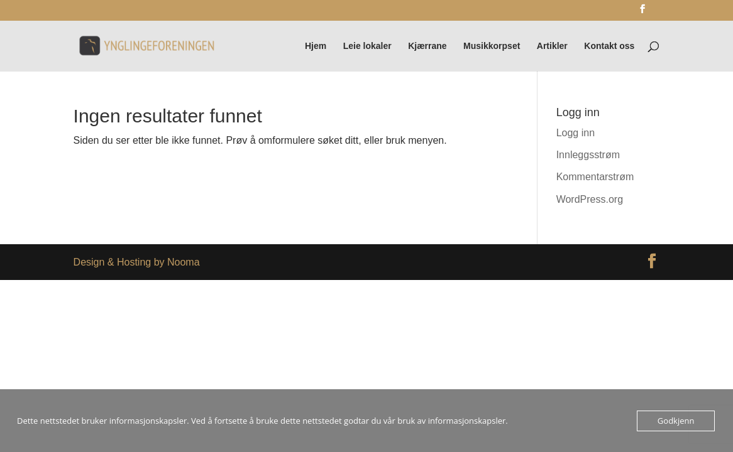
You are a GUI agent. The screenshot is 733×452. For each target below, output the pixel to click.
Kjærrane (427, 46)
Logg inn (575, 132)
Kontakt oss (609, 46)
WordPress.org (589, 199)
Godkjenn (676, 420)
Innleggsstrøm (588, 154)
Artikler (552, 46)
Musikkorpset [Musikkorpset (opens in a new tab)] (491, 46)
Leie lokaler (367, 46)
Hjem (315, 46)
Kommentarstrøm (595, 176)
